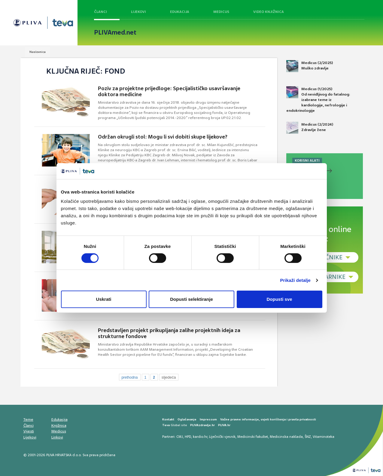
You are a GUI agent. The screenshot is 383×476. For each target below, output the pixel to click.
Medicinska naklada (286, 437)
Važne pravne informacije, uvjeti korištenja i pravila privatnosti (268, 419)
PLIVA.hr (224, 425)
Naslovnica (37, 52)
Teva (166, 425)
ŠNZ (308, 437)
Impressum (208, 419)
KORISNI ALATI (307, 160)
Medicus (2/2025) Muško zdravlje (309, 66)
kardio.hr (200, 437)
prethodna (129, 377)
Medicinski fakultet (252, 437)
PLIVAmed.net (115, 32)
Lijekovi (138, 12)
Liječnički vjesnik (222, 437)
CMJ (179, 437)
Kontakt (168, 419)
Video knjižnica (268, 12)
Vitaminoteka (323, 437)
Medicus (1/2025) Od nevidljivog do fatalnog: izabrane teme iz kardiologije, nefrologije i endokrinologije (318, 99)
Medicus (221, 12)
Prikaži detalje (295, 280)
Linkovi (57, 437)
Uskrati (103, 299)
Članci (100, 12)
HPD (188, 437)
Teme (28, 419)
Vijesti (28, 431)
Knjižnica (58, 425)
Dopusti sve (279, 299)
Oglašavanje (187, 419)
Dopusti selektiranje (191, 299)
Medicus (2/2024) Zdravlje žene (309, 128)
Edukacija (179, 12)
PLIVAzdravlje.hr (202, 425)
